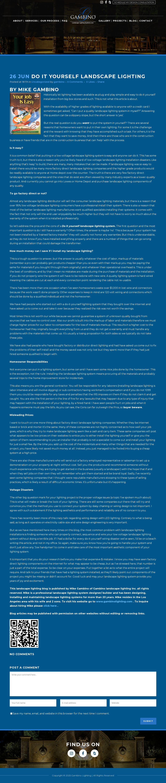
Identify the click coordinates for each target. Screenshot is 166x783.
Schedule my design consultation (134, 2)
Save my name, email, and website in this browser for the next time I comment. (61, 713)
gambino (61, 81)
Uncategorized (42, 81)
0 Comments (78, 81)
